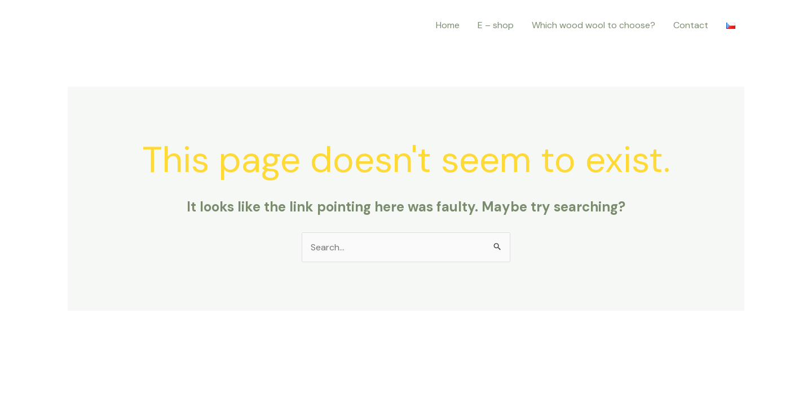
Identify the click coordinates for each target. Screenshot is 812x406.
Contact (690, 25)
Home (448, 25)
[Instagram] (78, 25)
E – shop (496, 25)
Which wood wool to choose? (593, 25)
